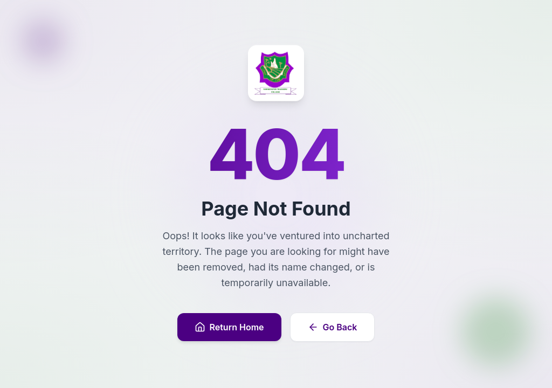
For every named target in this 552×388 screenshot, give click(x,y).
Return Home (229, 327)
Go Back (332, 327)
